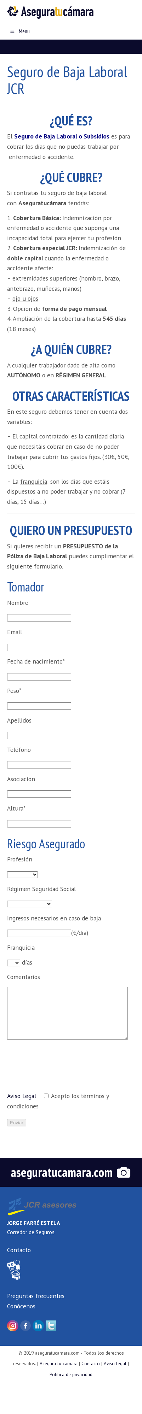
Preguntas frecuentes (35, 1296)
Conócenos (21, 1306)
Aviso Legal (21, 1096)
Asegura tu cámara (59, 1364)
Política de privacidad (71, 1375)
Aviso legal (115, 1364)
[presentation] (61, 1069)
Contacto (19, 1250)
